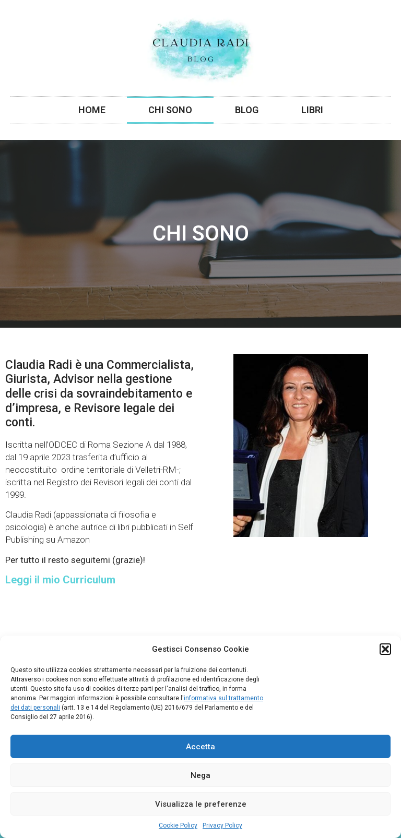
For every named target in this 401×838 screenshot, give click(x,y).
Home (91, 109)
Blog (246, 109)
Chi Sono (170, 109)
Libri (312, 109)
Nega (200, 775)
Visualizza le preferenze (200, 804)
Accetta (200, 746)
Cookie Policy (178, 825)
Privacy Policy (222, 825)
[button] (385, 649)
